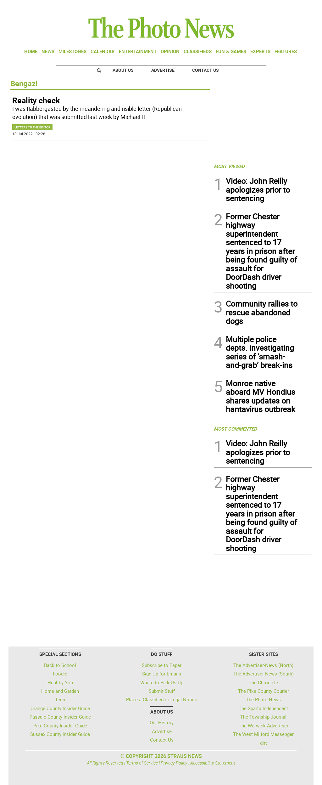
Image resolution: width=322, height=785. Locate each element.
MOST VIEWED (229, 166)
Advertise (163, 70)
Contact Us (205, 70)
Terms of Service (142, 763)
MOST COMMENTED (235, 429)
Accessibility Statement (212, 763)
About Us (123, 70)
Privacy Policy (174, 763)
